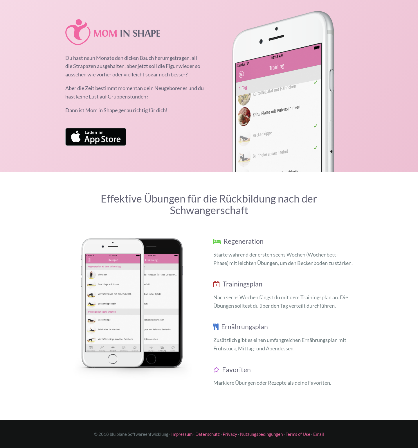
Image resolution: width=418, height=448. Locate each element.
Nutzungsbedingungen (261, 434)
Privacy (230, 434)
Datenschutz (207, 434)
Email (318, 434)
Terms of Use (298, 434)
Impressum (181, 434)
